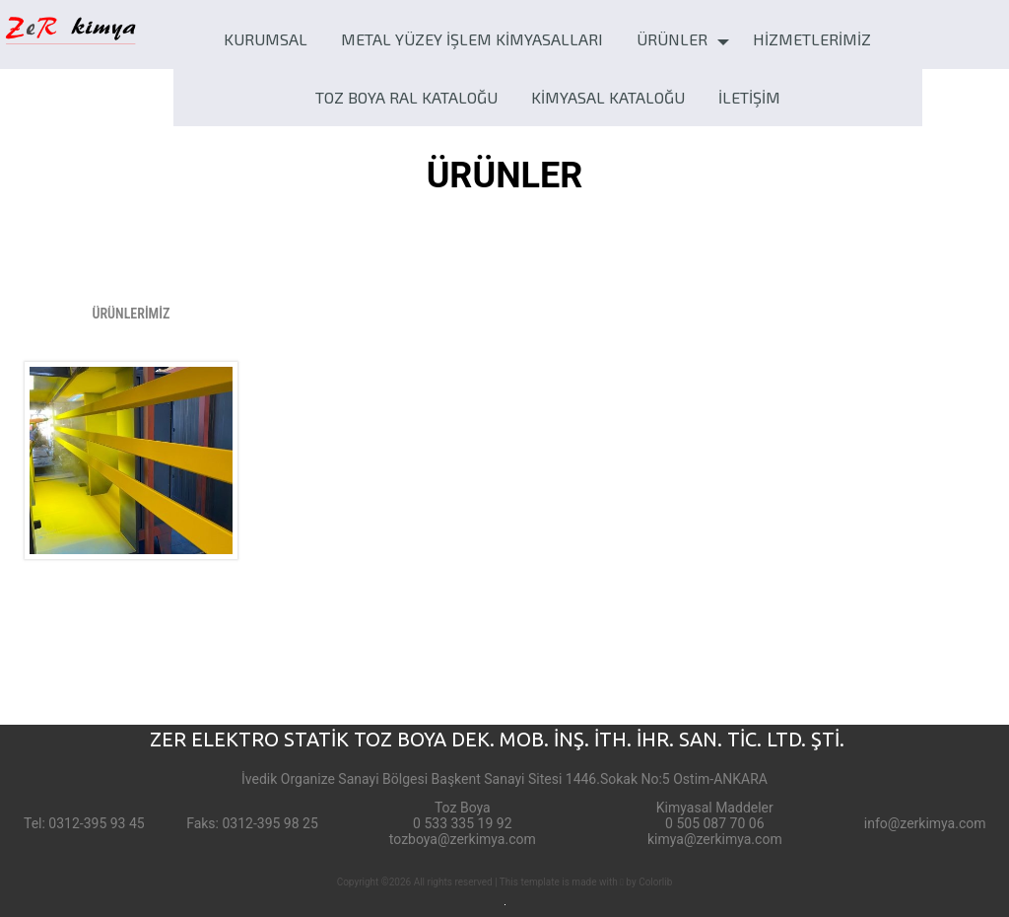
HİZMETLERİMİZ (812, 39)
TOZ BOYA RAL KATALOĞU (406, 97)
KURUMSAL (265, 39)
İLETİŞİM (749, 97)
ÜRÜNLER (672, 39)
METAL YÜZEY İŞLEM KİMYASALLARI (472, 39)
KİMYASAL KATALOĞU (608, 97)
